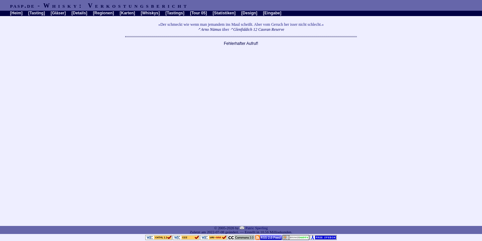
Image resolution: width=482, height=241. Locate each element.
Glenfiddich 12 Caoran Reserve (258, 29)
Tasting (36, 13)
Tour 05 (198, 13)
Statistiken (224, 13)
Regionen (103, 13)
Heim (16, 13)
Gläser (58, 13)
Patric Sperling (256, 228)
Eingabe (272, 13)
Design (249, 13)
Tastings (175, 13)
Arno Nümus (211, 29)
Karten (127, 13)
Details (79, 13)
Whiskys (150, 13)
